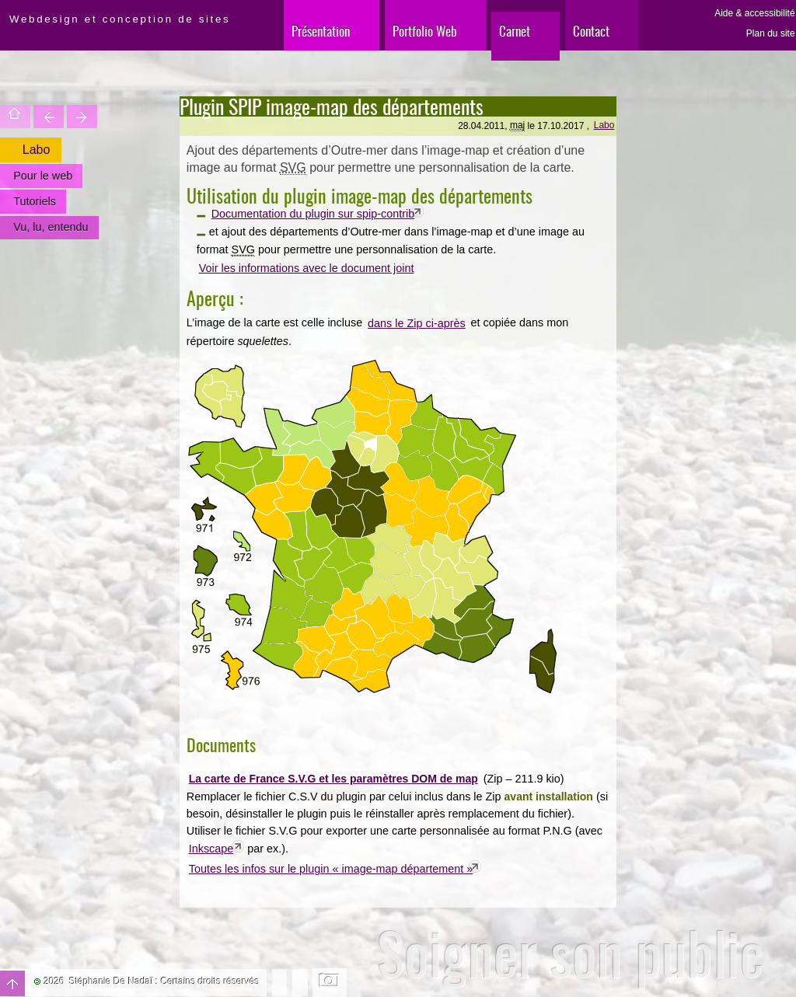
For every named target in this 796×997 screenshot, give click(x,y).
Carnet (514, 30)
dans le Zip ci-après (417, 323)
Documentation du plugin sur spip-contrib (313, 213)
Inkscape (211, 848)
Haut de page (12, 983)
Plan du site (770, 33)
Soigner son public (570, 953)
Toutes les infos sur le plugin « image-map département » (331, 869)
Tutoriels (34, 201)
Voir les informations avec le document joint (306, 268)
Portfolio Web (425, 30)
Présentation (321, 30)
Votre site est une (82, 116)
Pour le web (42, 175)
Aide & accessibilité (754, 13)
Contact (591, 30)
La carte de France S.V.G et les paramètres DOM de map (333, 778)
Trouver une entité (48, 116)
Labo (604, 125)
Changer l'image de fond (330, 982)
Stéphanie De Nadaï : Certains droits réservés (164, 981)
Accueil (15, 116)
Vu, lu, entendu (50, 227)
